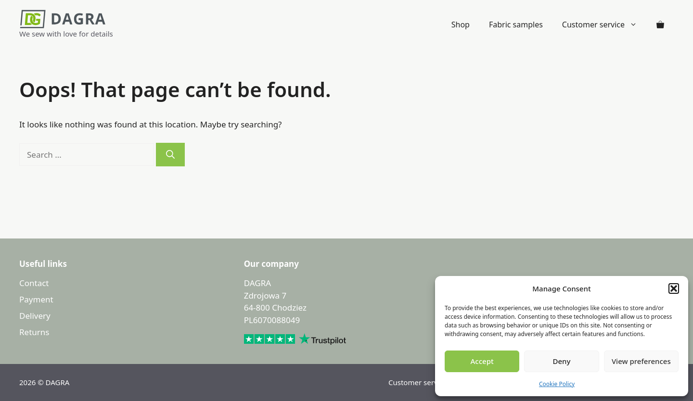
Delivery (35, 315)
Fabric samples (516, 24)
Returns (34, 332)
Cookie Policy (557, 384)
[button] (674, 288)
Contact (34, 282)
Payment (36, 299)
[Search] (170, 154)
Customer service (604, 24)
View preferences (641, 361)
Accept (482, 361)
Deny (562, 361)
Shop (460, 24)
